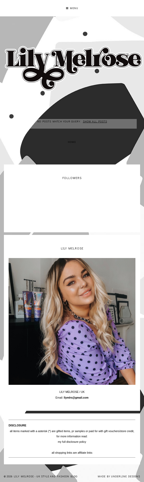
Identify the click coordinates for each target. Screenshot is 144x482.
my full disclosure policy (72, 441)
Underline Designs (125, 476)
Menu (72, 8)
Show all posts (95, 121)
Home (72, 142)
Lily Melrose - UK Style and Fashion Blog (45, 476)
